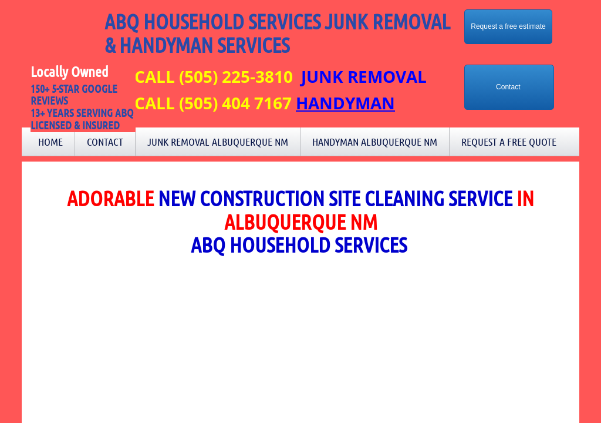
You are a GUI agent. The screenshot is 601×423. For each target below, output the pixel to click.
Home (50, 141)
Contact (105, 141)
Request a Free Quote (508, 141)
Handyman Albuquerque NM (374, 141)
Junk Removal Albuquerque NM (217, 141)
